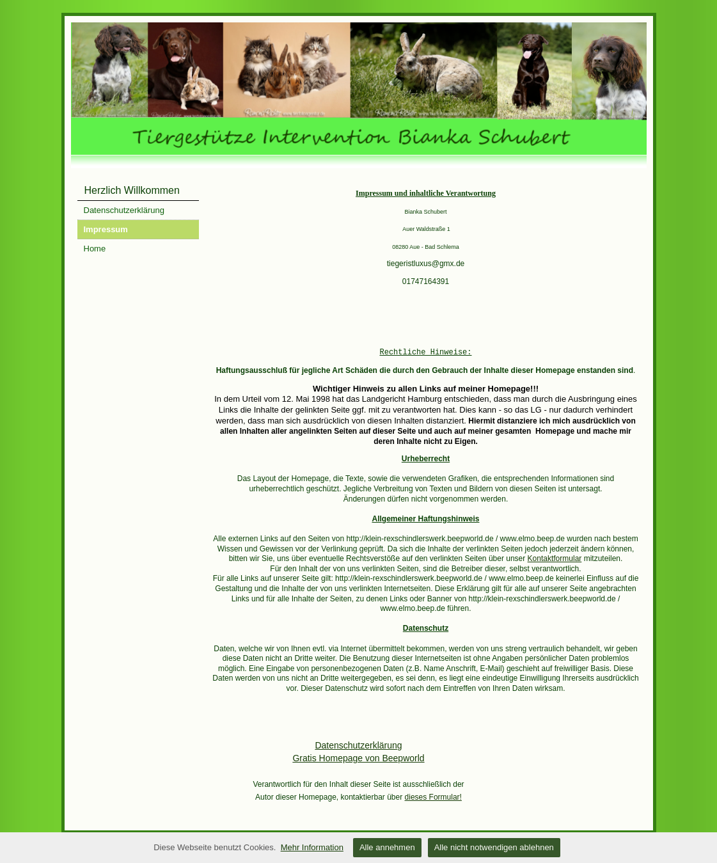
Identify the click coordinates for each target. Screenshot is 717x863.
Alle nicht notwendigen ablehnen (494, 847)
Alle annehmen (387, 847)
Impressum (106, 229)
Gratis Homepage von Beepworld (358, 758)
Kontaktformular (555, 558)
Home (95, 248)
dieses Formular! (433, 797)
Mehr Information (312, 847)
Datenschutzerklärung (124, 210)
